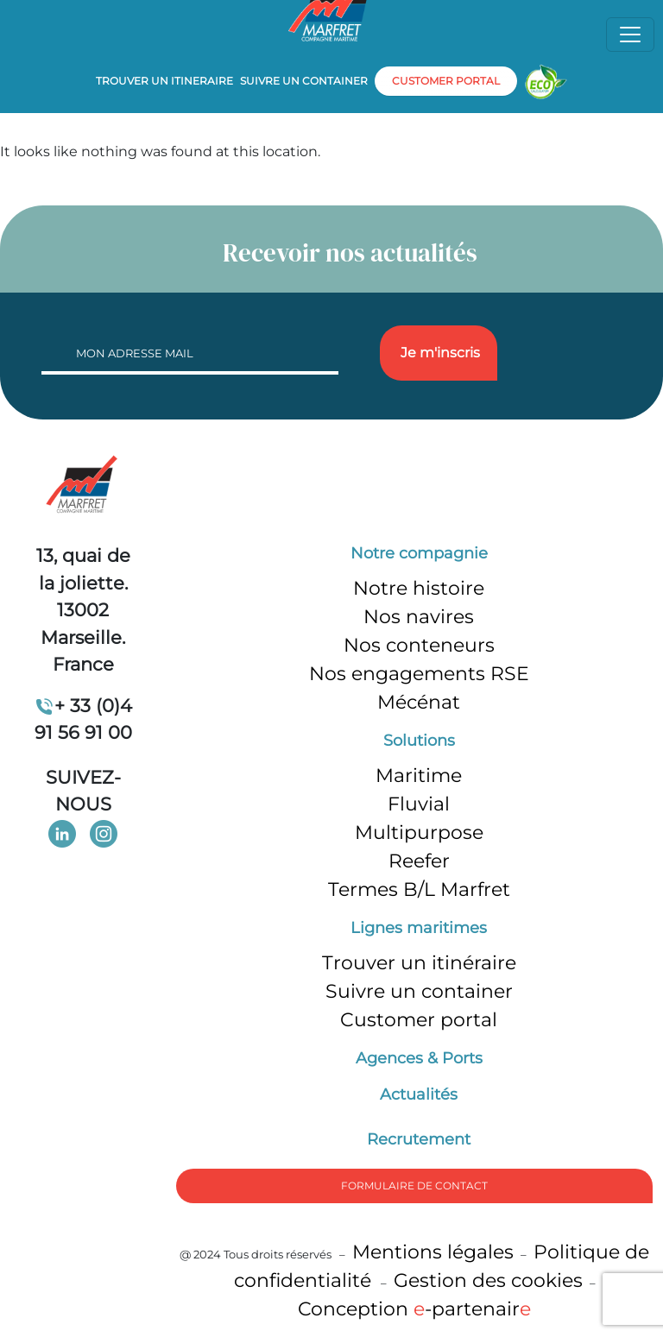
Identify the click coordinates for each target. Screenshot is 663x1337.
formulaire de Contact (414, 1185)
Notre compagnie (419, 553)
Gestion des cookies (488, 1280)
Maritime (419, 775)
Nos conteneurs (419, 645)
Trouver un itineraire (164, 80)
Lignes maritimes (418, 927)
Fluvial (419, 804)
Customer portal (418, 1019)
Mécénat (418, 702)
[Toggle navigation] (630, 34)
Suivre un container (304, 80)
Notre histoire (418, 588)
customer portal (446, 80)
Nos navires (418, 616)
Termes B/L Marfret (419, 889)
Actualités (419, 1094)
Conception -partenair (414, 1309)
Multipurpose (419, 832)
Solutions (419, 740)
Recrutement (418, 1139)
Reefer (419, 861)
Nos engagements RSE (419, 673)
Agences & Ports (419, 1058)
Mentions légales (433, 1252)
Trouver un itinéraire (419, 962)
